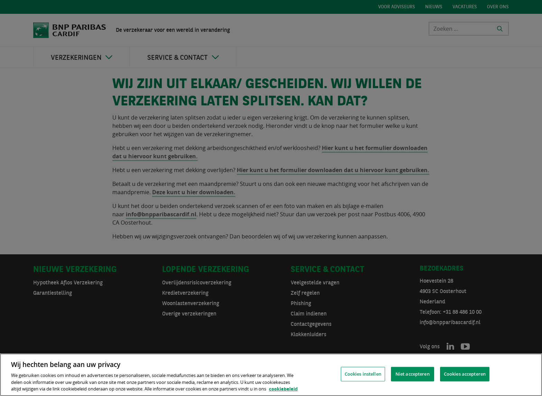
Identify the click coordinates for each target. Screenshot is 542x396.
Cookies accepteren (465, 374)
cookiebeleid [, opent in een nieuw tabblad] (283, 389)
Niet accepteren (412, 374)
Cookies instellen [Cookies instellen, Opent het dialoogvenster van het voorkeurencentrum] (363, 374)
